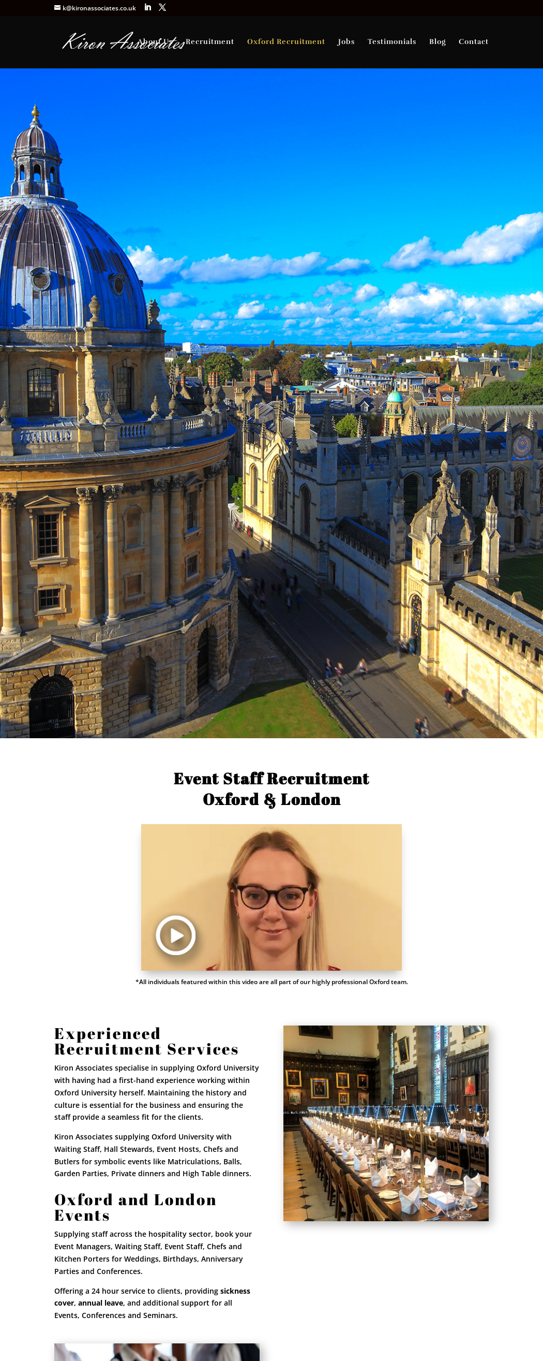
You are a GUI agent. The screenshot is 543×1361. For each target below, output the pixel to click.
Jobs (346, 42)
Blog (437, 42)
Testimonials (392, 42)
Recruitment (210, 42)
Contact (474, 42)
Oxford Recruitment (286, 42)
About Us (155, 42)
